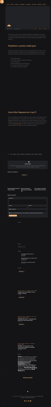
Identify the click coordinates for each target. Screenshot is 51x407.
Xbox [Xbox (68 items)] (22, 369)
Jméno (10, 205)
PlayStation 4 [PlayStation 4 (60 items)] (28, 363)
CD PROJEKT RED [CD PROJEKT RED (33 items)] (31, 358)
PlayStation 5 (28, 154)
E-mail (30, 205)
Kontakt (44, 4)
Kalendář (39, 4)
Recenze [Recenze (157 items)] (31, 365)
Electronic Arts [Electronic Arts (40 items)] (20, 359)
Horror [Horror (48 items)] (32, 359)
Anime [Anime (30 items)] (32, 357)
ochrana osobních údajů (29, 397)
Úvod (8, 4)
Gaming (16, 4)
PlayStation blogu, (17, 124)
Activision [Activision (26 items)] (23, 357)
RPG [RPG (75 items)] (19, 366)
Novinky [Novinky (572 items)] (26, 362)
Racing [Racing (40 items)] (27, 365)
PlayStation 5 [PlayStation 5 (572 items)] (22, 365)
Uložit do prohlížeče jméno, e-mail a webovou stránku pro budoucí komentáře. (26, 213)
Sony (32, 154)
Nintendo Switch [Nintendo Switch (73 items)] (33, 361)
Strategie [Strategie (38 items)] (19, 368)
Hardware (28, 4)
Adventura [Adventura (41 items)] (27, 357)
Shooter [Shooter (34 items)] (21, 366)
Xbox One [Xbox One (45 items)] (24, 369)
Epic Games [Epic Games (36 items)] (25, 359)
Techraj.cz (40, 154)
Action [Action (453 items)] (20, 357)
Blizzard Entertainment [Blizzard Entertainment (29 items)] (21, 358)
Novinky (12, 4)
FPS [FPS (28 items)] (30, 359)
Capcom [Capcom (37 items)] (26, 358)
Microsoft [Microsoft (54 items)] (22, 361)
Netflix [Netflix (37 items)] (25, 361)
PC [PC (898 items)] (30, 362)
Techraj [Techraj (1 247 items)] (26, 368)
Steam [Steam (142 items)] (33, 366)
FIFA (11, 154)
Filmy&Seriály (22, 4)
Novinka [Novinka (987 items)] (21, 362)
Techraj (35, 154)
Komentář (11, 198)
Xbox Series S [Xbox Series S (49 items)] (29, 369)
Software (34, 4)
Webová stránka (12, 209)
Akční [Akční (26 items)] (30, 357)
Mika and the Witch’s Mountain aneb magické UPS (26, 190)
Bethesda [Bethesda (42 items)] (35, 357)
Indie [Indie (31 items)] (35, 359)
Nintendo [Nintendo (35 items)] (28, 361)
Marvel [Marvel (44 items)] (19, 361)
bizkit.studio (40, 396)
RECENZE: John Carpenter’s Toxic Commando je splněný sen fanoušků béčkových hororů (26, 348)
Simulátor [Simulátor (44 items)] (24, 366)
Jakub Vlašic (17, 28)
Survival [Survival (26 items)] (22, 368)
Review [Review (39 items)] (34, 365)
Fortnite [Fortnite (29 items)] (28, 359)
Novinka (14, 154)
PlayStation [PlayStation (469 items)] (21, 364)
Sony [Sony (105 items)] (28, 366)
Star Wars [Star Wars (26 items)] (30, 366)
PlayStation (45, 28)
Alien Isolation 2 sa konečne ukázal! (28, 262)
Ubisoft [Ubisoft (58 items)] (19, 369)
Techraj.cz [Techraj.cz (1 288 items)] (33, 368)
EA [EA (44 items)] (34, 358)
